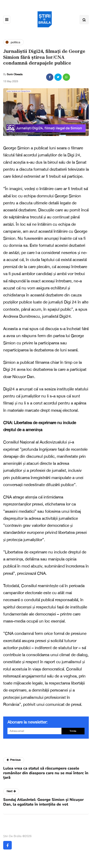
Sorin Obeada (14, 74)
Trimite (73, 731)
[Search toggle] (84, 19)
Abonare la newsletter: (27, 722)
